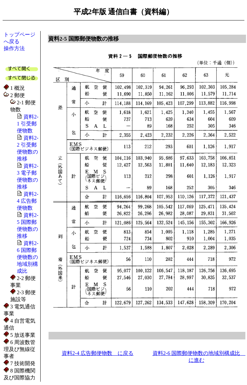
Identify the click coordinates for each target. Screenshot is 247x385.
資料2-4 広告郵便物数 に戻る (97, 353)
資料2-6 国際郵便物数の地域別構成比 (27, 257)
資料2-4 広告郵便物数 (27, 201)
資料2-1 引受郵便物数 (27, 123)
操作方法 (14, 48)
